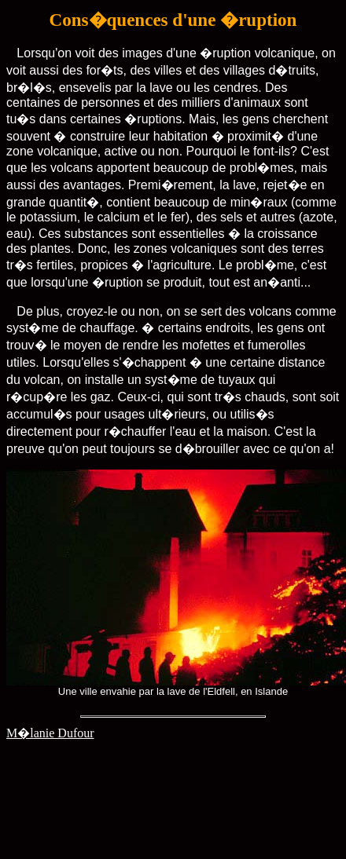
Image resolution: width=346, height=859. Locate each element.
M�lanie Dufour (50, 733)
